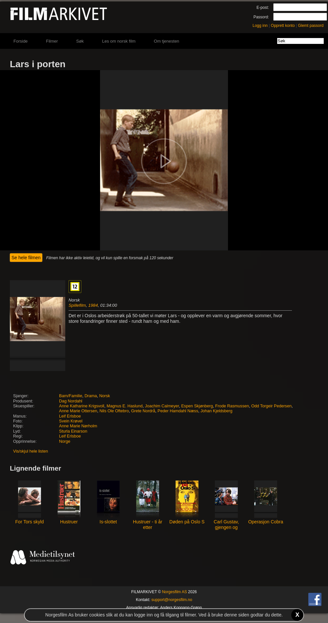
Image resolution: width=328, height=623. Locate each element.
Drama (91, 396)
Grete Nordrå (143, 411)
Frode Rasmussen (232, 406)
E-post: (262, 7)
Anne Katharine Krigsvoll (81, 406)
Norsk (104, 396)
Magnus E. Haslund (125, 406)
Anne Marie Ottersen (78, 411)
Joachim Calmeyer (162, 406)
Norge (64, 441)
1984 (93, 305)
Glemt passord (310, 25)
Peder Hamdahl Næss (177, 411)
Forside (20, 41)
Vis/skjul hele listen (30, 451)
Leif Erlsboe (70, 416)
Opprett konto (283, 25)
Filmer (52, 41)
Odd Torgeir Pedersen (271, 406)
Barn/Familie (70, 396)
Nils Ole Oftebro (114, 411)
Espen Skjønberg (197, 406)
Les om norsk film (118, 41)
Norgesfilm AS (174, 592)
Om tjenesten (166, 41)
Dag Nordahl (70, 401)
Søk (80, 41)
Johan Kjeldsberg (216, 411)
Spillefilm (77, 305)
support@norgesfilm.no (172, 599)
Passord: (261, 17)
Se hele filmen (26, 257)
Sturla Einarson (73, 431)
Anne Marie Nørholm (78, 426)
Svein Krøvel (70, 421)
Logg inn (260, 25)
